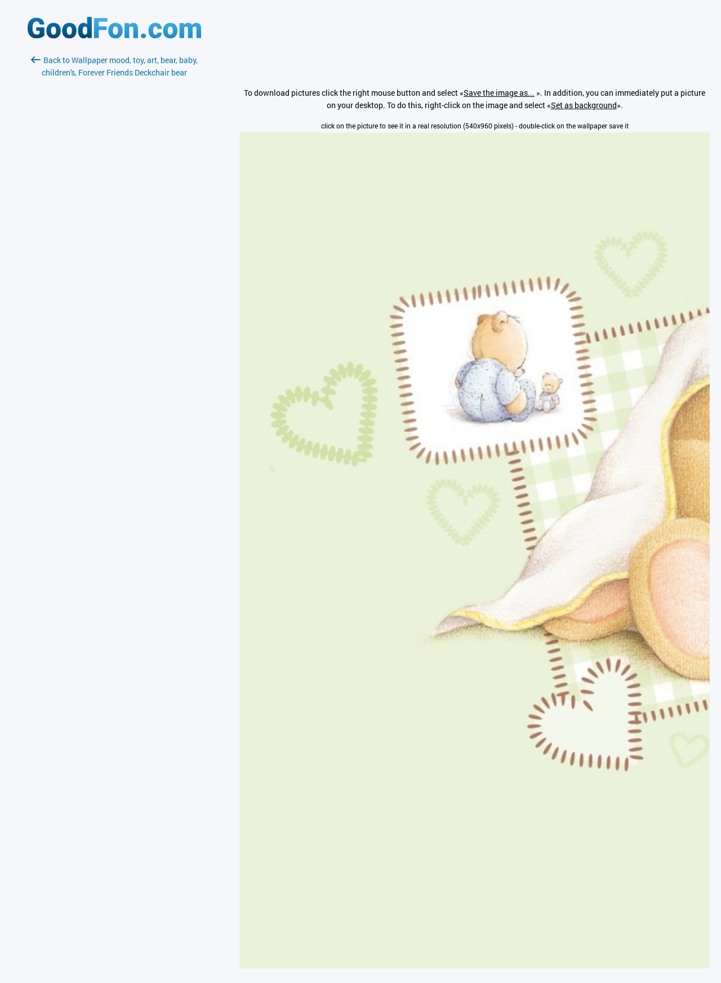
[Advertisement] (114, 212)
